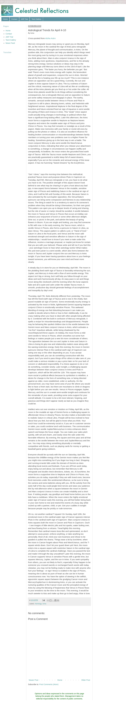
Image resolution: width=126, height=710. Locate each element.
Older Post (85, 680)
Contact (14, 19)
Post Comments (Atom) (48, 684)
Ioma (44, 604)
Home (5, 19)
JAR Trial (24, 19)
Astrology (38, 604)
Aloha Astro (50, 38)
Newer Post (33, 680)
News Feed (10, 43)
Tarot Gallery (36, 19)
